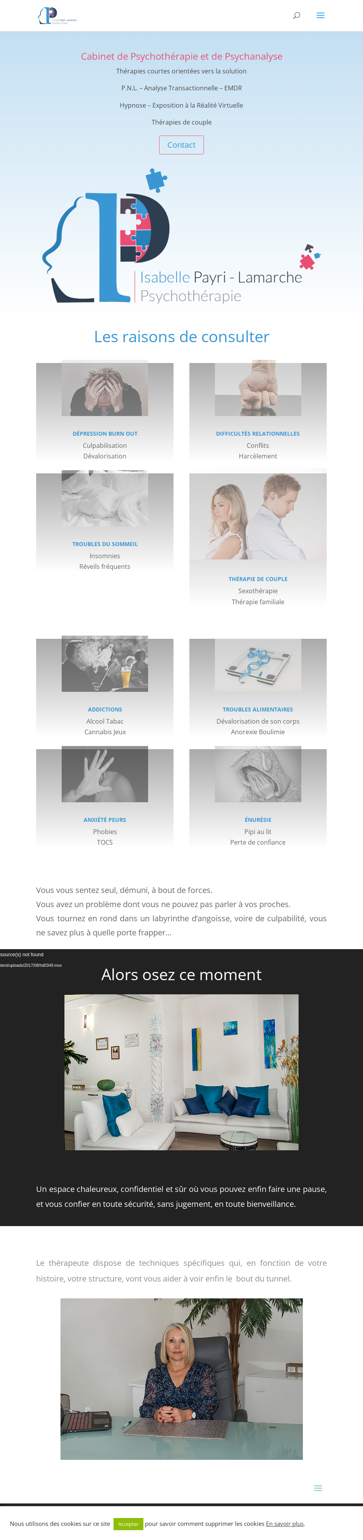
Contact (181, 144)
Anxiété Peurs (105, 819)
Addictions (105, 709)
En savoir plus (285, 1523)
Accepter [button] (128, 1523)
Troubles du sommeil (105, 544)
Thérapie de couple (258, 579)
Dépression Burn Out (105, 433)
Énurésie (258, 819)
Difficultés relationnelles (258, 433)
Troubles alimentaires (258, 709)
